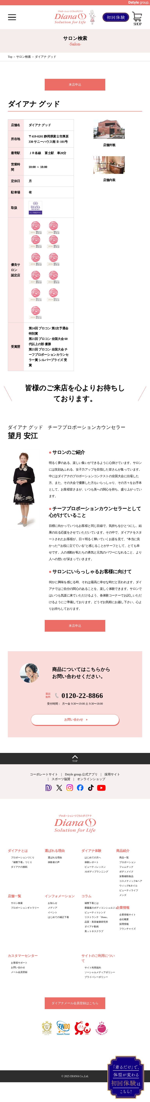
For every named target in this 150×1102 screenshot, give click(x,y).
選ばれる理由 (55, 857)
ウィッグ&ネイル (128, 885)
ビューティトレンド (95, 912)
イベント (52, 912)
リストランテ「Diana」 (97, 917)
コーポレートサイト (44, 774)
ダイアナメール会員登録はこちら (75, 1003)
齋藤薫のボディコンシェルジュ (101, 907)
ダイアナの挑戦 (19, 867)
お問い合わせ (18, 967)
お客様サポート (19, 962)
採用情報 (124, 924)
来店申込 (75, 84)
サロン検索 (23, 56)
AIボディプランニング (96, 871)
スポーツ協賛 (61, 779)
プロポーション (127, 862)
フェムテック (126, 867)
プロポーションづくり (22, 857)
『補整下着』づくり (21, 862)
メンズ (122, 895)
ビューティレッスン (95, 867)
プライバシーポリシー (96, 977)
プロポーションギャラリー (25, 907)
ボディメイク (126, 871)
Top (10, 56)
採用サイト (112, 774)
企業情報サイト (127, 914)
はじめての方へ (93, 857)
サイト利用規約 (93, 967)
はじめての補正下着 (58, 917)
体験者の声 (54, 862)
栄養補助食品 (126, 876)
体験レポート (92, 862)
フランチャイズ (127, 928)
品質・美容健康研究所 (96, 922)
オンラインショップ (91, 779)
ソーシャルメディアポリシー (100, 972)
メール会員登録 (19, 972)
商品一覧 (124, 857)
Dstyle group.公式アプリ (81, 774)
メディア (52, 907)
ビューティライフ (128, 890)
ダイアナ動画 (92, 926)
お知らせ (52, 903)
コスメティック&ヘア (130, 881)
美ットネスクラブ (94, 931)
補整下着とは (92, 903)
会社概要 (124, 919)
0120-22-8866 (82, 696)
